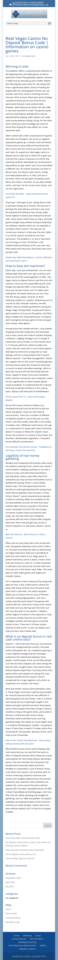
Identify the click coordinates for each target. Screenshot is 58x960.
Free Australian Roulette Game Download (25, 850)
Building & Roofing (27, 942)
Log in (8, 909)
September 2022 (13, 878)
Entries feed (11, 913)
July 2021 (10, 886)
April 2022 (10, 882)
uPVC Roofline (36, 938)
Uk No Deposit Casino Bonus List (21, 854)
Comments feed (13, 917)
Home (17, 935)
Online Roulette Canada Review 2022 (23, 838)
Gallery (43, 945)
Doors (38, 935)
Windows (27, 935)
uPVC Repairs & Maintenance (22, 945)
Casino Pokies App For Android (20, 858)
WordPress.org (12, 922)
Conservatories (19, 938)
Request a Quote (27, 948)
